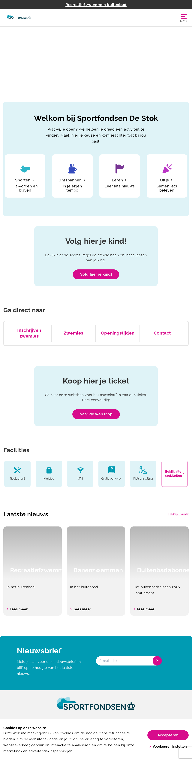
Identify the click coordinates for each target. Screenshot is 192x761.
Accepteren (168, 735)
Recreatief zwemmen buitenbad (96, 4)
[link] (96, 707)
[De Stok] (18, 17)
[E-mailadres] (128, 660)
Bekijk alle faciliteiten (174, 474)
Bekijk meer (178, 514)
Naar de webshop (96, 414)
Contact (162, 333)
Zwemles (73, 333)
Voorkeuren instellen (168, 746)
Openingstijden (117, 333)
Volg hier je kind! (96, 274)
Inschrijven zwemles (29, 333)
